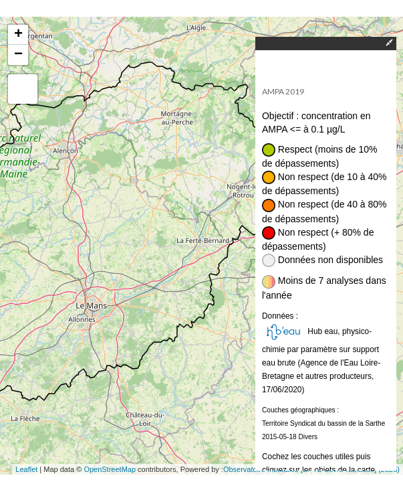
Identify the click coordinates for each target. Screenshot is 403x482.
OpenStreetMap (110, 469)
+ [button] (18, 35)
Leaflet (26, 469)
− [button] (18, 55)
